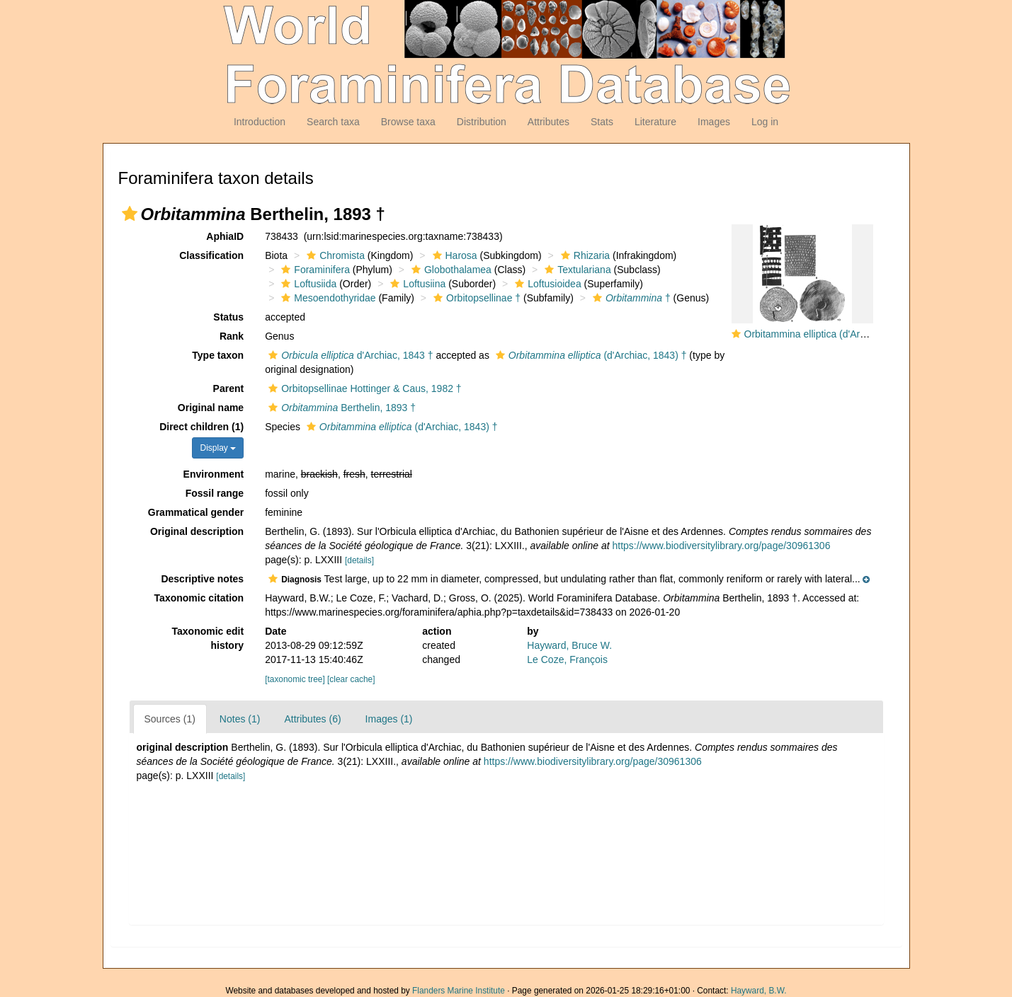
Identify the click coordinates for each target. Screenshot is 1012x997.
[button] (129, 213)
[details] (359, 560)
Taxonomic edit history (208, 638)
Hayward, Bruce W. (569, 645)
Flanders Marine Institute (458, 991)
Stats (602, 121)
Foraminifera (314, 269)
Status (228, 317)
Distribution (481, 121)
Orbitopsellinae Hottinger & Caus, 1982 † (363, 388)
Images (714, 121)
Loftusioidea (546, 283)
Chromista (334, 255)
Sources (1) (169, 719)
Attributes (548, 121)
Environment (213, 474)
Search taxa (333, 121)
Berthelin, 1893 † (340, 407)
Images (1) (389, 719)
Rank (232, 336)
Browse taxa (408, 121)
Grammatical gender (196, 512)
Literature (655, 121)
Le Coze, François (567, 659)
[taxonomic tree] (295, 679)
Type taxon (218, 355)
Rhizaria (583, 255)
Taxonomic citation (199, 598)
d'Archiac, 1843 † (349, 355)
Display (218, 448)
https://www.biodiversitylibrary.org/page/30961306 (722, 545)
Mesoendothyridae (326, 298)
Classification (211, 255)
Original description (197, 531)
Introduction (259, 121)
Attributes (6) (312, 719)
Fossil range (215, 493)
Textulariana (576, 269)
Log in (764, 121)
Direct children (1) (201, 426)
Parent (228, 388)
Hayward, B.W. (759, 991)
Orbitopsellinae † (475, 298)
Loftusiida (307, 283)
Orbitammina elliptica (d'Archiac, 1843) (829, 334)
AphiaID (225, 236)
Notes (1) (240, 719)
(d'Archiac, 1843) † (589, 355)
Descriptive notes (202, 578)
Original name (211, 407)
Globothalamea (449, 269)
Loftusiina (416, 283)
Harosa (453, 255)
